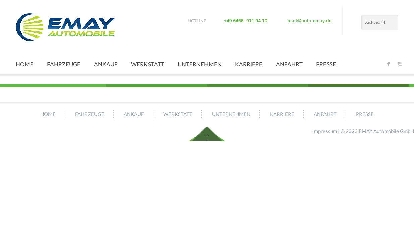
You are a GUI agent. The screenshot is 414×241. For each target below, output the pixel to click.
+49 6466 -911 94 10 (246, 20)
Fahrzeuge (63, 64)
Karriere (248, 64)
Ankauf (106, 64)
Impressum (324, 131)
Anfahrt (289, 64)
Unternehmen (200, 64)
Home (25, 64)
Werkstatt (147, 64)
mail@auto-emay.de (310, 20)
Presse (326, 64)
